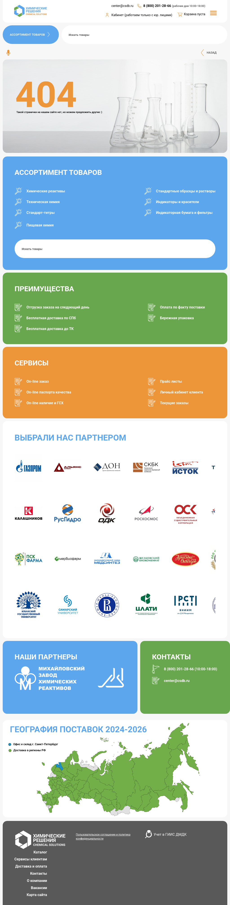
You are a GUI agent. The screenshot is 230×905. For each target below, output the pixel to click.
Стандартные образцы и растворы (186, 191)
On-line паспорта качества (49, 392)
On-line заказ (38, 381)
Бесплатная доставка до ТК (50, 329)
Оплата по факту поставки (182, 307)
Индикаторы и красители (177, 202)
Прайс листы (171, 381)
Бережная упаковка (177, 318)
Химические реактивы (46, 191)
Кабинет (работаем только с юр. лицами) (141, 15)
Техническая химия (43, 202)
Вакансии (39, 888)
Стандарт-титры (41, 213)
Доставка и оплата (31, 866)
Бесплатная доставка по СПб (51, 318)
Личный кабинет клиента (181, 392)
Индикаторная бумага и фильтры (184, 213)
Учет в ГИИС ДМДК (170, 834)
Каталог (40, 852)
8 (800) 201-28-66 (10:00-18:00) (190, 669)
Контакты (38, 873)
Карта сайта (37, 895)
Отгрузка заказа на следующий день (58, 307)
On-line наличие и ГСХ (45, 403)
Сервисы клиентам (30, 859)
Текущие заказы (174, 403)
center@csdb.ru (177, 681)
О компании (37, 881)
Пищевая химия (40, 225)
